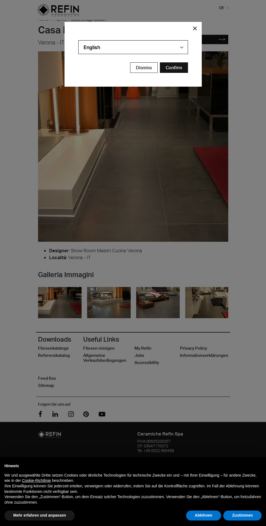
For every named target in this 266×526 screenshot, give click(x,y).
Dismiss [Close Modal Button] (144, 67)
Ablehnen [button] (204, 515)
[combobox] (133, 47)
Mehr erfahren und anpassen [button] (39, 515)
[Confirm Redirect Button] (174, 67)
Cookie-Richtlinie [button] (36, 480)
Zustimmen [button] (242, 515)
